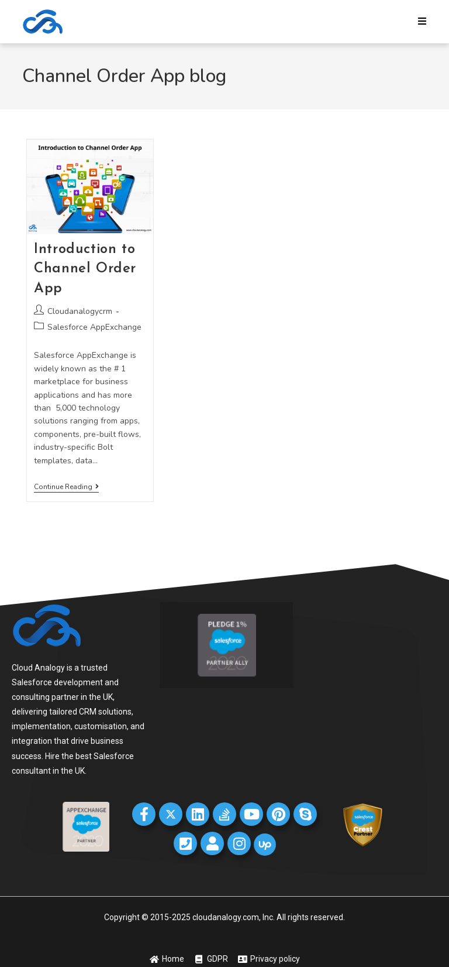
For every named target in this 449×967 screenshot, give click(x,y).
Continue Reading (66, 487)
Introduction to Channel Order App (85, 269)
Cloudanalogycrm (79, 311)
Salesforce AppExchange (94, 327)
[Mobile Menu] (422, 21)
